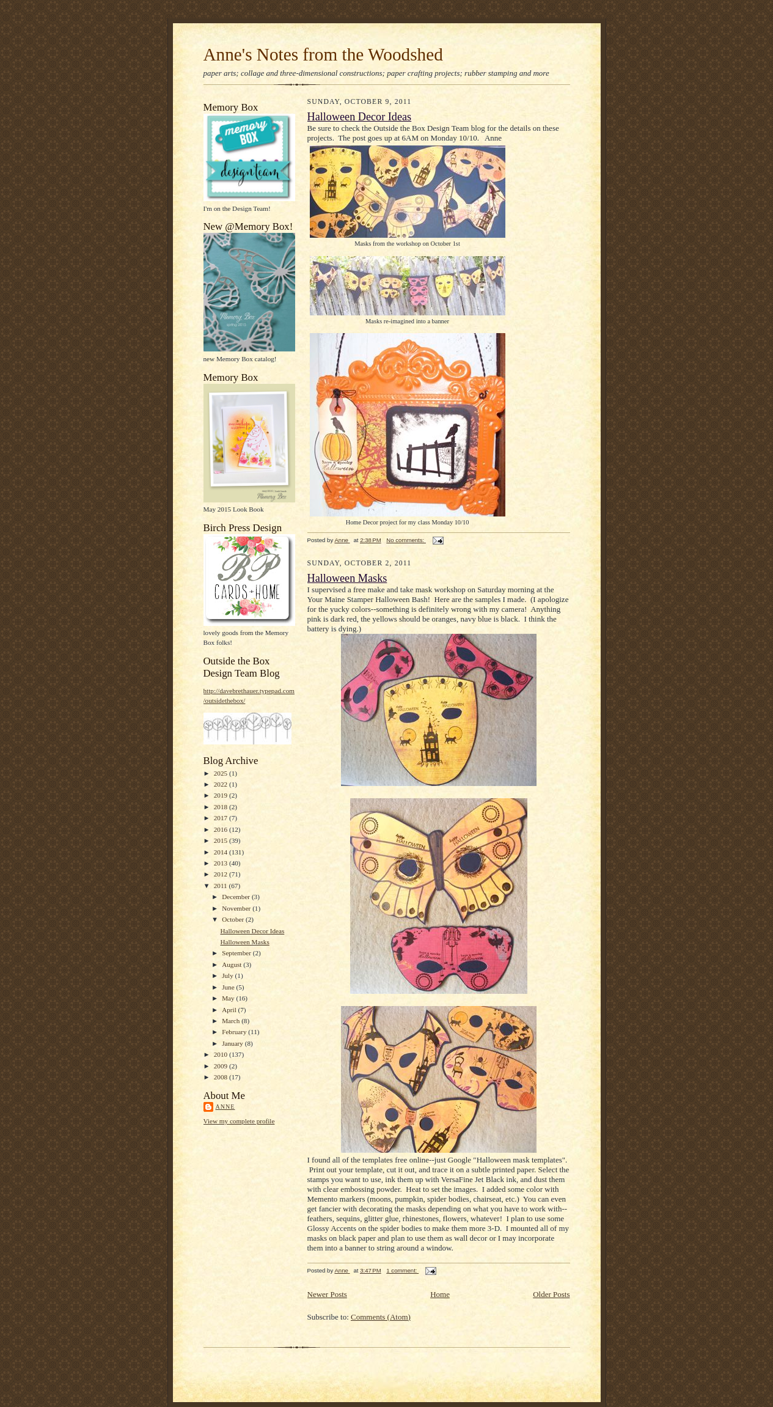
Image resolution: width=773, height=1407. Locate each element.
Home (440, 1294)
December (237, 896)
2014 (221, 852)
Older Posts (551, 1294)
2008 (221, 1077)
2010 (221, 1054)
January (233, 1043)
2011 (221, 885)
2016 (221, 829)
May (229, 998)
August (232, 964)
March (231, 1020)
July (228, 975)
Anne (225, 1106)
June (229, 987)
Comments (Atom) (381, 1316)
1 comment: (402, 1270)
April (230, 1009)
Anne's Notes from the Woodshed (323, 54)
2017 (221, 817)
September (237, 953)
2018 (221, 806)
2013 (221, 863)
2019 (221, 795)
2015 (221, 840)
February (235, 1031)
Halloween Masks (244, 942)
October (234, 919)
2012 (221, 874)
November (237, 908)
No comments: (406, 540)
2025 (221, 773)
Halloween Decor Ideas (252, 931)
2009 (221, 1066)
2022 (221, 784)
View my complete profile (239, 1121)
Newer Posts (327, 1294)
